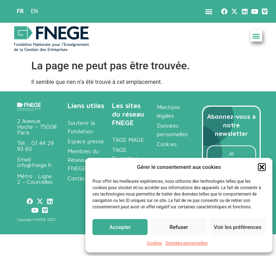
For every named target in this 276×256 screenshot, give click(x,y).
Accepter (120, 227)
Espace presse (86, 141)
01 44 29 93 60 (35, 146)
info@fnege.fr (34, 165)
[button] (261, 167)
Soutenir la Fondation (81, 126)
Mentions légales (168, 111)
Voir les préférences (237, 227)
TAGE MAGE (128, 140)
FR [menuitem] (20, 11)
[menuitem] (20, 11)
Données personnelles (186, 243)
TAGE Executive (125, 153)
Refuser (178, 227)
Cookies (154, 243)
